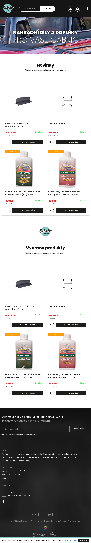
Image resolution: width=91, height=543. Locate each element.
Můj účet (70, 9)
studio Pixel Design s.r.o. (71, 521)
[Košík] (77, 9)
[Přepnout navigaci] (63, 9)
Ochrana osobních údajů (13, 472)
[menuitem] (45, 472)
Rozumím (83, 540)
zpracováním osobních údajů (26, 435)
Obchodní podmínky (11, 475)
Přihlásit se (79, 429)
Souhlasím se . (21, 435)
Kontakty (6, 478)
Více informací (71, 540)
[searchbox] (29, 9)
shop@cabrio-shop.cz (18, 493)
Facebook (87, 8)
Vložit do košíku (27, 142)
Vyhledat (47, 9)
